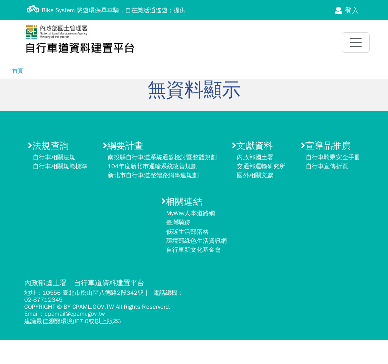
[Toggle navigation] (356, 42)
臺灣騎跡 (178, 222)
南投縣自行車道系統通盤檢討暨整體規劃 (162, 157)
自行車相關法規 (54, 157)
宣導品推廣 (326, 145)
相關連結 (181, 201)
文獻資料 (252, 145)
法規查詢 (48, 145)
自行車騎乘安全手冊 (333, 157)
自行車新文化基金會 (193, 250)
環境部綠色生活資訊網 (196, 241)
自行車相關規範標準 (60, 166)
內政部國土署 (255, 157)
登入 (347, 10)
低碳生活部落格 (187, 232)
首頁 (17, 70)
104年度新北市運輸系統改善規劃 (153, 166)
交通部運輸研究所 (261, 166)
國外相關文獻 (255, 175)
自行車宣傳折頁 (327, 166)
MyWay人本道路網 (190, 213)
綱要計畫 (123, 145)
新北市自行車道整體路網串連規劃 (153, 175)
